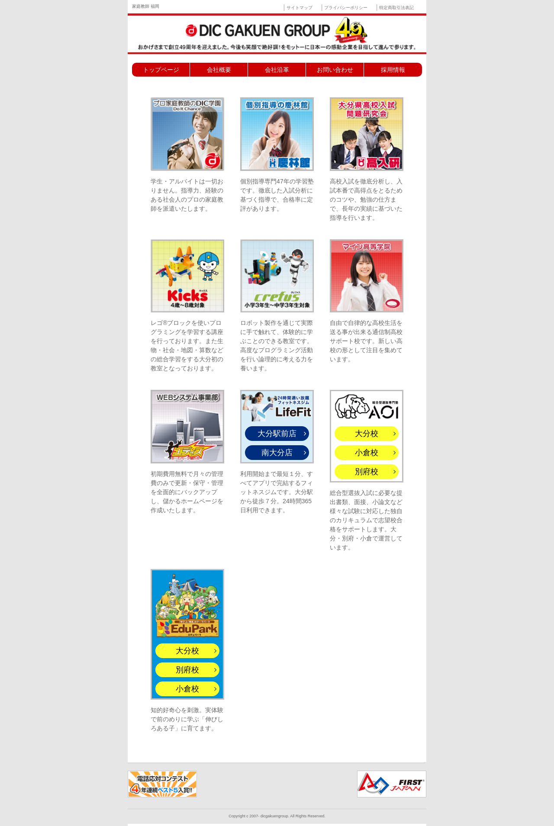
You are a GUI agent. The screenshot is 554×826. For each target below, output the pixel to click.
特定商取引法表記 (396, 7)
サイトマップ (299, 7)
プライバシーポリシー (345, 7)
